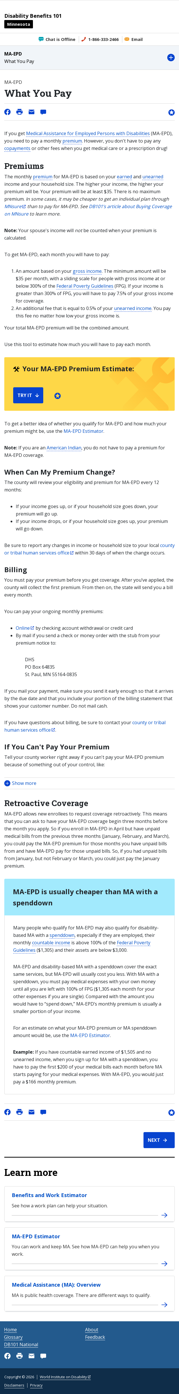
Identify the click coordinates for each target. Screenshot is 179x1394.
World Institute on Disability (63, 1376)
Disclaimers (14, 1385)
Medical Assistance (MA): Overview (56, 1284)
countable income (51, 942)
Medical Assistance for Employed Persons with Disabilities (88, 133)
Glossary (13, 1337)
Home (10, 1329)
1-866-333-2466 (103, 39)
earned (124, 176)
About (91, 1329)
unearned (152, 176)
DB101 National (21, 1344)
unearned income (133, 308)
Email (137, 39)
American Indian (64, 448)
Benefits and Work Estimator (49, 1195)
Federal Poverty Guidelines (84, 286)
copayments (17, 148)
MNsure (12, 206)
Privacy (36, 1385)
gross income (87, 271)
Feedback (95, 1337)
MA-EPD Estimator (83, 431)
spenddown (62, 935)
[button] (89, 58)
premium (72, 141)
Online (23, 628)
